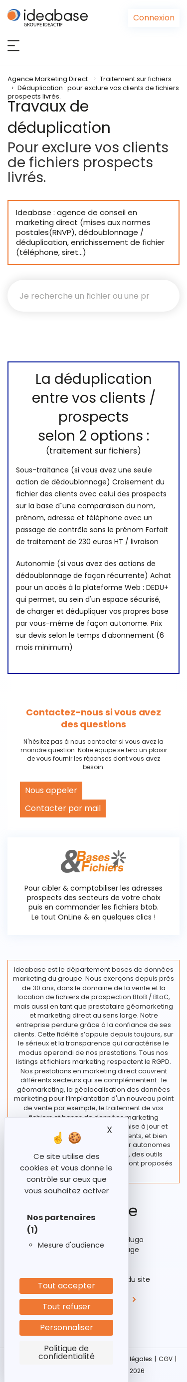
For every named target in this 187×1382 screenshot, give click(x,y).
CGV (166, 1359)
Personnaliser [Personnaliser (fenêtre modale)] (66, 1327)
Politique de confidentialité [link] (66, 1352)
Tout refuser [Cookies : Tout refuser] (66, 1306)
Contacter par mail (63, 808)
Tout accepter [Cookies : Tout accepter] (66, 1285)
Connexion (154, 17)
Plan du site (130, 1279)
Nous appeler (51, 790)
